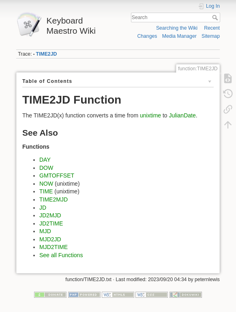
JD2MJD (50, 215)
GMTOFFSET (56, 175)
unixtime (150, 115)
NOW (46, 183)
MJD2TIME (53, 247)
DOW (46, 168)
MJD (45, 231)
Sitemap (211, 36)
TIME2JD (46, 54)
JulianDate (182, 115)
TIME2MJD (53, 199)
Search (216, 17)
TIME (46, 191)
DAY (45, 159)
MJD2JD (50, 239)
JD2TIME (51, 223)
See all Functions (61, 255)
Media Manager (179, 36)
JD (42, 207)
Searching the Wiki (176, 28)
